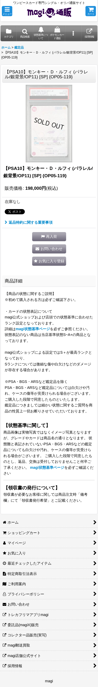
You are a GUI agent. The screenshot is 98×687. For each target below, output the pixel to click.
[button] (7, 11)
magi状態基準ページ (33, 329)
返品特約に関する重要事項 (29, 222)
